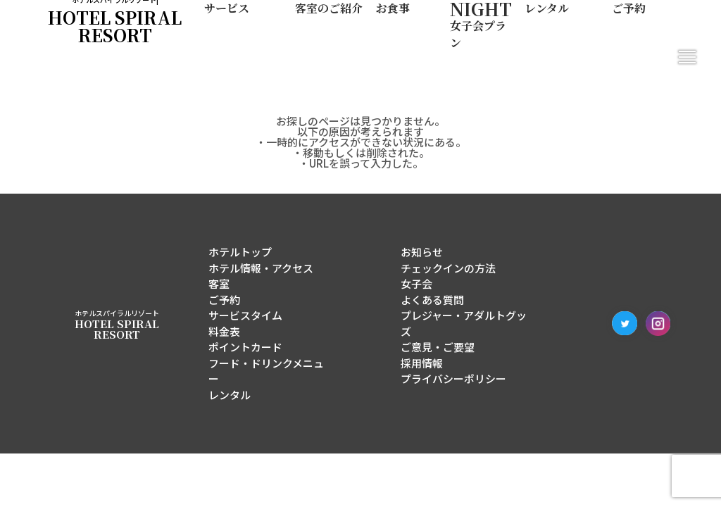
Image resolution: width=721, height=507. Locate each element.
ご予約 (224, 299)
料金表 (224, 331)
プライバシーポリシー (453, 378)
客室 (219, 283)
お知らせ (422, 251)
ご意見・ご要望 (438, 346)
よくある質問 (432, 299)
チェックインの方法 (448, 268)
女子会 (416, 283)
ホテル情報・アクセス (260, 268)
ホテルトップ (240, 251)
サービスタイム (245, 315)
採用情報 (422, 363)
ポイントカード (245, 346)
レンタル (229, 394)
